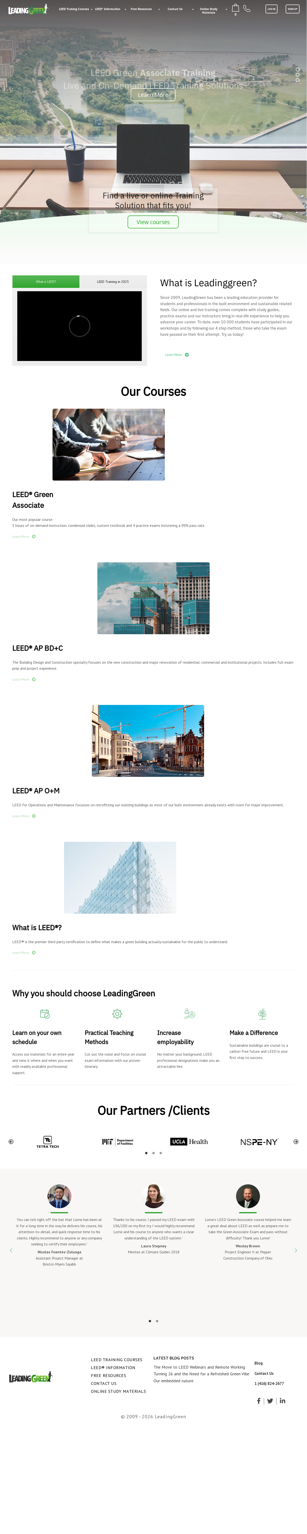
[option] (47, 1142)
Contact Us (175, 9)
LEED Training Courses (74, 9)
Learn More (153, 95)
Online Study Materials (208, 10)
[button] (11, 1141)
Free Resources (141, 9)
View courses (153, 222)
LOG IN (271, 9)
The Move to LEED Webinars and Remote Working (199, 1367)
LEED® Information (107, 9)
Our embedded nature (173, 1380)
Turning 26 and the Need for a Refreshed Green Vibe (201, 1374)
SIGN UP (292, 9)
